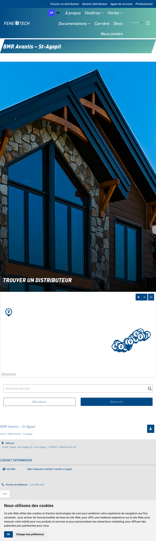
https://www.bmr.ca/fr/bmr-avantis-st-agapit (49, 469)
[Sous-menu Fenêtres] (102, 13)
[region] (78, 334)
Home (3, 433)
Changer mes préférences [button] (30, 534)
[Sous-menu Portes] (121, 13)
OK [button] (8, 534)
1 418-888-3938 (36, 484)
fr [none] (51, 12)
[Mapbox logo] (8, 374)
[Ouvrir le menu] (147, 23)
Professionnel (144, 4)
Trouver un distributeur (64, 4)
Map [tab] (5, 493)
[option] (58, 12)
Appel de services (121, 4)
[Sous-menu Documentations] (89, 23)
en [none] (57, 12)
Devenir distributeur (95, 4)
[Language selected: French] (137, 23)
